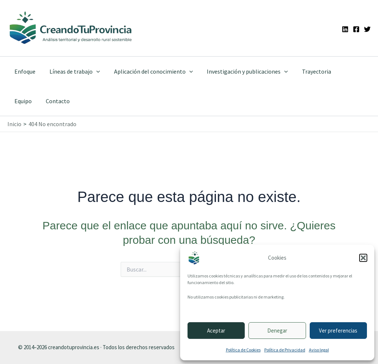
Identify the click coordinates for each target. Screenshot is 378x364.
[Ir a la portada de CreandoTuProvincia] (71, 28)
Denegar (277, 330)
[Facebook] (356, 29)
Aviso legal (319, 350)
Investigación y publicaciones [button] (239, 71)
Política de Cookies (243, 350)
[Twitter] (367, 29)
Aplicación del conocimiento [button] (148, 71)
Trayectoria (306, 71)
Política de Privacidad (284, 350)
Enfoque (23, 71)
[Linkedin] (345, 29)
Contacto (25, 101)
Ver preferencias (338, 330)
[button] (363, 258)
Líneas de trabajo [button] (71, 71)
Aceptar (216, 330)
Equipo (341, 71)
